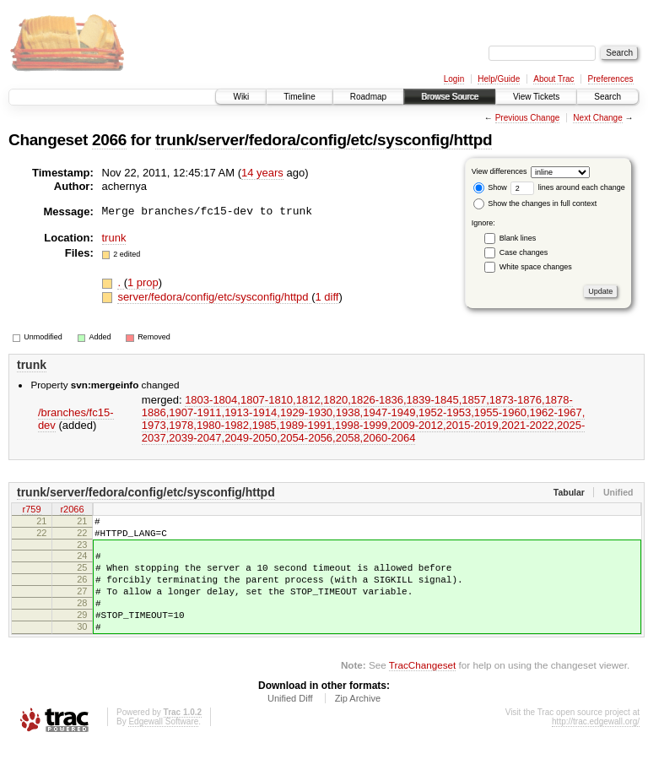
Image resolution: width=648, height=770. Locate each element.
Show (490, 187)
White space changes (536, 267)
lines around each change (567, 187)
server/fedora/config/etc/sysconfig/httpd (214, 296)
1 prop (143, 282)
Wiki (241, 96)
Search (607, 96)
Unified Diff (290, 723)
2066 (109, 140)
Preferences (611, 79)
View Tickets (536, 96)
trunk (114, 237)
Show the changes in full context (535, 203)
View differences (499, 171)
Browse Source (449, 96)
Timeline (299, 96)
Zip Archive (358, 723)
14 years (262, 172)
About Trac (553, 79)
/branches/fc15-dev (76, 418)
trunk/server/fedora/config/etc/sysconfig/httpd (323, 140)
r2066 (72, 510)
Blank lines (518, 238)
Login (454, 79)
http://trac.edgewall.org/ (596, 746)
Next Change (597, 117)
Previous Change (527, 117)
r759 (31, 510)
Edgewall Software (163, 746)
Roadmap (368, 96)
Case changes (524, 252)
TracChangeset (422, 690)
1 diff (327, 296)
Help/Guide (499, 79)
